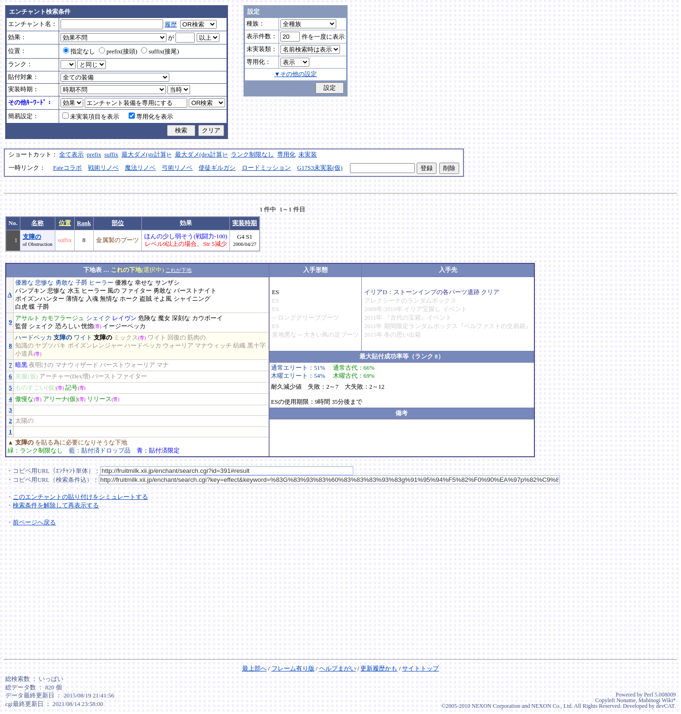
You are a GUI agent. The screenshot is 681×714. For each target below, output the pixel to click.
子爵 (81, 282)
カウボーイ (207, 318)
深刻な (181, 318)
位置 (65, 223)
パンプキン (30, 290)
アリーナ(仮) (60, 399)
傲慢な (24, 399)
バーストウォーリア (127, 365)
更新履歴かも (378, 668)
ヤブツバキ (50, 345)
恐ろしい (67, 326)
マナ (163, 365)
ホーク (129, 299)
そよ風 (162, 299)
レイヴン (124, 318)
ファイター (136, 290)
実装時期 (244, 223)
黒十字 (256, 345)
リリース (99, 399)
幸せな (144, 282)
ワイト (83, 337)
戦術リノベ (103, 168)
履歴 (171, 24)
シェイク (98, 318)
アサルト (27, 318)
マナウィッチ (213, 345)
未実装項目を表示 (90, 116)
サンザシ (167, 282)
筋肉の (196, 337)
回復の (176, 337)
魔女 (164, 318)
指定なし (79, 51)
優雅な (24, 282)
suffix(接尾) (160, 51)
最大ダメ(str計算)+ (147, 154)
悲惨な (44, 282)
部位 (118, 223)
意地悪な (284, 334)
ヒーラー (101, 282)
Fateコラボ (67, 168)
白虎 (21, 307)
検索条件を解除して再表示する (56, 505)
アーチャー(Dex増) (64, 376)
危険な (147, 318)
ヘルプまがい (337, 668)
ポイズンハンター (39, 299)
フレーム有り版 (292, 668)
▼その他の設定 (295, 74)
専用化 (286, 154)
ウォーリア (178, 345)
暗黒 (21, 365)
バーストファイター (119, 376)
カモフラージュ (62, 318)
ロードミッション (266, 168)
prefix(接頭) (118, 51)
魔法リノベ (140, 168)
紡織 (239, 345)
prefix (94, 154)
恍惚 (87, 326)
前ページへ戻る (34, 522)
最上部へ (254, 668)
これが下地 (179, 270)
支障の (32, 237)
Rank (84, 223)
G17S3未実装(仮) (319, 168)
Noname (626, 700)
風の (113, 290)
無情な (109, 299)
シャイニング (192, 299)
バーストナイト (195, 290)
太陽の (24, 421)
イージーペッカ (124, 326)
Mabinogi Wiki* (657, 700)
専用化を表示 (151, 116)
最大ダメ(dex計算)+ (201, 154)
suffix (112, 154)
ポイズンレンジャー (95, 345)
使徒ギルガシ (217, 168)
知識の (24, 345)
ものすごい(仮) (35, 387)
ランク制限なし (252, 154)
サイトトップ (420, 668)
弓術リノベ (177, 168)
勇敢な (64, 282)
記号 (71, 387)
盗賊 (146, 299)
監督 (21, 326)
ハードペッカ (33, 337)
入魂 (92, 299)
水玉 (74, 290)
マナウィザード (76, 365)
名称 (37, 223)
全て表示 (71, 154)
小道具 (24, 353)
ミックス (126, 337)
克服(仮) (26, 376)
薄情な (75, 299)
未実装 (307, 154)
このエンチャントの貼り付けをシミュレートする (80, 497)
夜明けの (41, 365)
